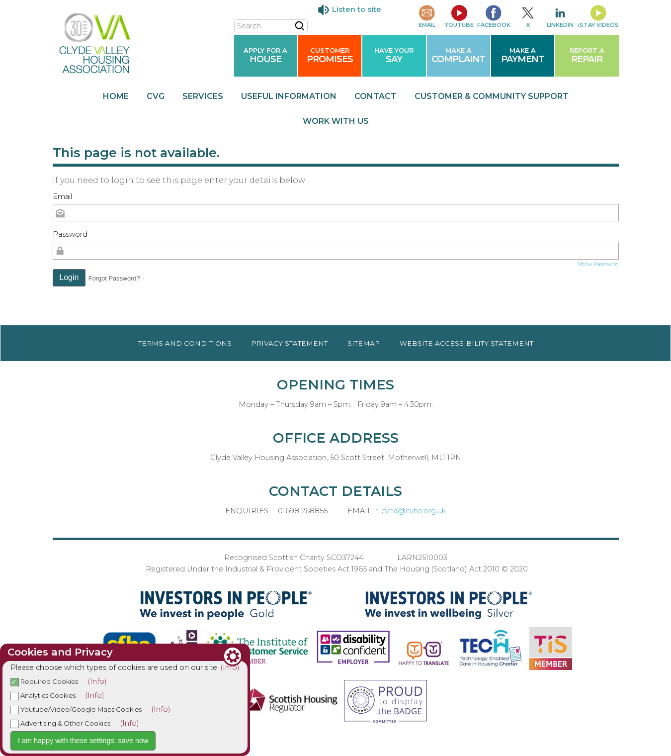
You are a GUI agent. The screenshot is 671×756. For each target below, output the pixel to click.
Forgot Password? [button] (114, 278)
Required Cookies (44, 681)
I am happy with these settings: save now (83, 741)
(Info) (230, 667)
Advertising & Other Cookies (60, 723)
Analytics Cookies (43, 695)
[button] (69, 278)
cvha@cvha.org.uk (413, 510)
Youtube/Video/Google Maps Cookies (76, 709)
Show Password (598, 264)
